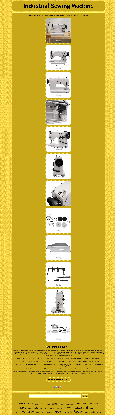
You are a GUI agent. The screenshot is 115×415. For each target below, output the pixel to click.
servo (21, 404)
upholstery (93, 403)
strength (68, 412)
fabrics (46, 408)
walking (58, 411)
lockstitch (52, 408)
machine (81, 403)
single (48, 404)
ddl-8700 (55, 404)
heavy (22, 407)
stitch (42, 404)
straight (62, 404)
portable (97, 408)
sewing (68, 407)
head (99, 412)
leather (78, 411)
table (92, 408)
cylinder (59, 408)
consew (49, 412)
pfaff (36, 404)
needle (92, 412)
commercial (69, 404)
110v (41, 408)
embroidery (40, 412)
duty (31, 411)
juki (36, 408)
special (17, 412)
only (86, 412)
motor (30, 403)
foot (24, 411)
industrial (81, 407)
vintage (30, 408)
